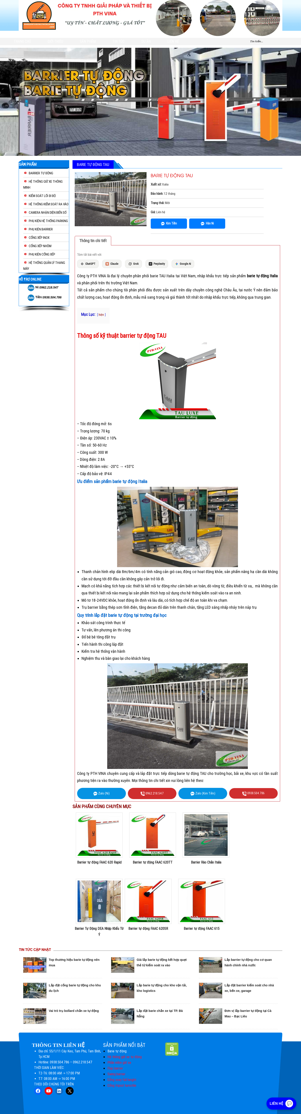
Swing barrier (116, 1074)
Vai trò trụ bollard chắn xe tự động (74, 1011)
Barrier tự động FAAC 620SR (148, 928)
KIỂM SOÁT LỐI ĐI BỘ (42, 196)
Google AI (183, 264)
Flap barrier (115, 1068)
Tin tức (118, 41)
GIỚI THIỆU (55, 41)
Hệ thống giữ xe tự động (124, 1057)
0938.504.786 (52, 297)
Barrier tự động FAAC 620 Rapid (99, 862)
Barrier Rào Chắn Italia (206, 862)
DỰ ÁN (146, 41)
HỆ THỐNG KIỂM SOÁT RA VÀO (49, 204)
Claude (111, 264)
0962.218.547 (49, 287)
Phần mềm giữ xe (119, 1063)
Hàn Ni (207, 224)
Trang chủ (22, 41)
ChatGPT (87, 264)
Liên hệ (173, 41)
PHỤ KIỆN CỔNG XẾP (42, 254)
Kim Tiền (169, 224)
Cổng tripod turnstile (121, 1085)
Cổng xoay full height (121, 1080)
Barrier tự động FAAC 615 (201, 928)
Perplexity (157, 264)
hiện (101, 315)
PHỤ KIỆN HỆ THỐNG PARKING (48, 221)
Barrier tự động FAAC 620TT (152, 862)
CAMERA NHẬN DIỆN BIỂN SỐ (48, 213)
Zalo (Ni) (101, 793)
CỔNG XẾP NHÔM (40, 246)
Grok (133, 264)
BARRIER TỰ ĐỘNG (41, 173)
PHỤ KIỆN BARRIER (41, 229)
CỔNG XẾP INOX (39, 238)
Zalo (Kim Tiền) (202, 793)
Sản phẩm (88, 41)
